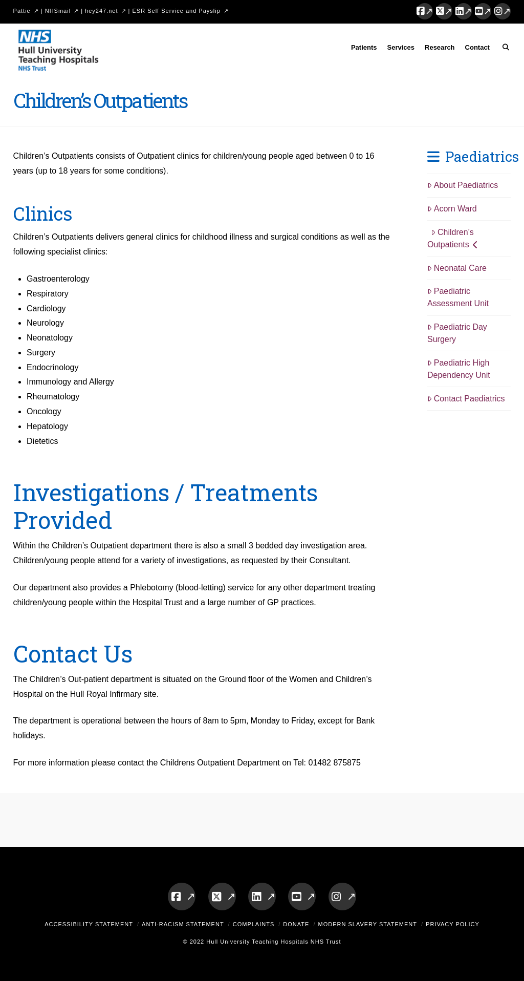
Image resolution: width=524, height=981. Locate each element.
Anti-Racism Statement (183, 924)
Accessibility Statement (89, 924)
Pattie (22, 11)
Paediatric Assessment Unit (458, 297)
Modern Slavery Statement (367, 924)
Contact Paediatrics (466, 398)
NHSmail (58, 11)
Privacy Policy (452, 924)
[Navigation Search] (503, 49)
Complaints (254, 924)
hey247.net (101, 11)
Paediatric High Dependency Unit (458, 368)
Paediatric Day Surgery (457, 333)
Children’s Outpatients (452, 238)
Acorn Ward (452, 208)
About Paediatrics (462, 185)
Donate (296, 924)
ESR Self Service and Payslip (177, 11)
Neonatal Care (457, 268)
